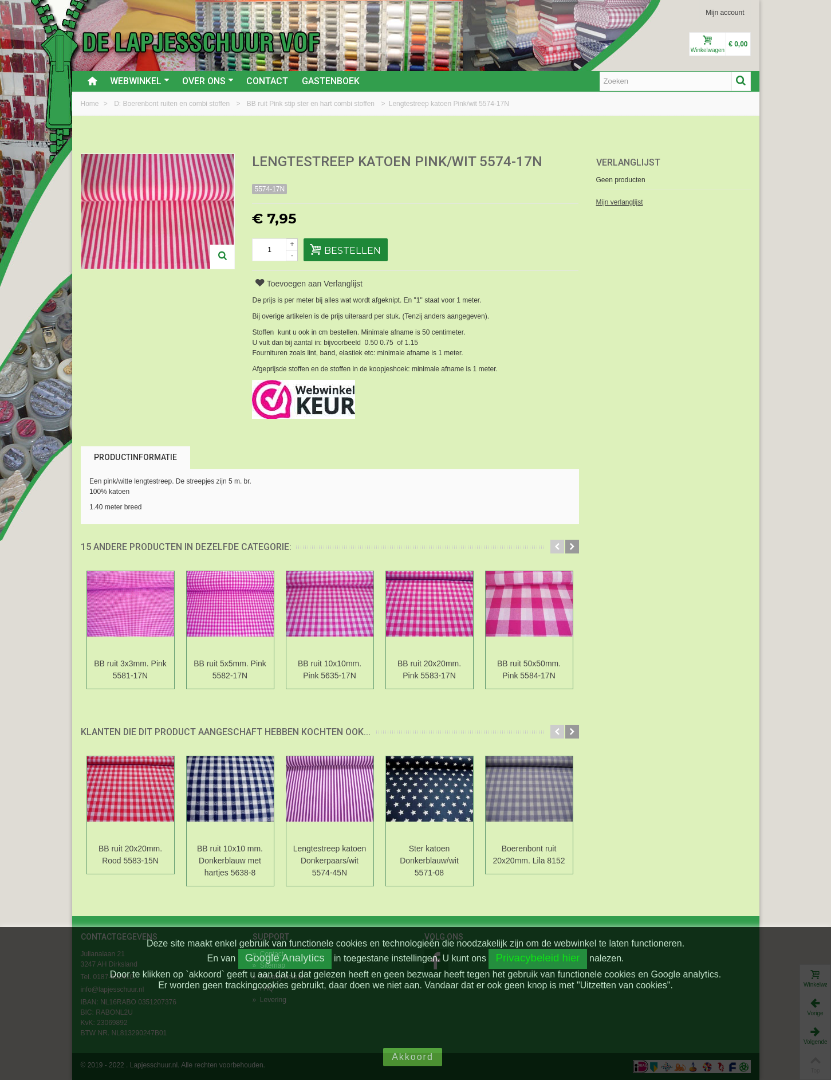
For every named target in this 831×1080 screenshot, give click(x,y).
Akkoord (413, 1057)
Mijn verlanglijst (619, 202)
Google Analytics (285, 958)
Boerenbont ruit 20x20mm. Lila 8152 (529, 854)
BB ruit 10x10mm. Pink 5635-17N (329, 669)
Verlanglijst (628, 162)
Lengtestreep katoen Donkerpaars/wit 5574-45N (330, 860)
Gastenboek (331, 81)
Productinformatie (135, 457)
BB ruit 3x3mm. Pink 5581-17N (130, 669)
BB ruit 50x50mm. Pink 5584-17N (529, 669)
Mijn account (725, 13)
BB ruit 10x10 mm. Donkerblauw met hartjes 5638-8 (230, 860)
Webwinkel (140, 81)
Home (91, 104)
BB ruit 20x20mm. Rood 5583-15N (130, 854)
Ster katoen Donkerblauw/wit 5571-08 (429, 860)
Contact (267, 81)
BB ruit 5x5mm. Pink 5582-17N (230, 669)
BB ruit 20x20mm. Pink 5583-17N (429, 669)
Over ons (208, 81)
